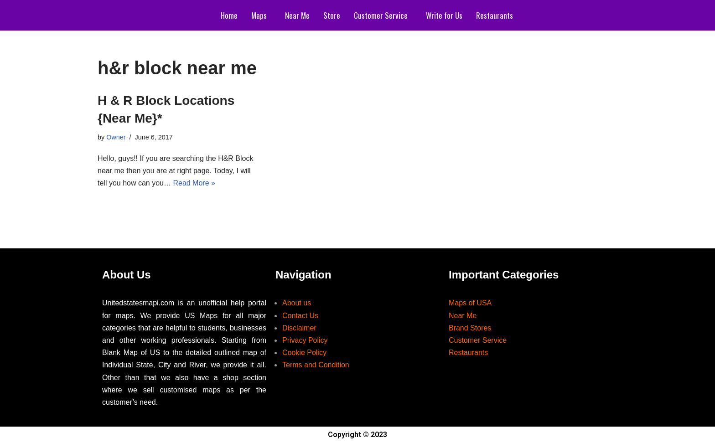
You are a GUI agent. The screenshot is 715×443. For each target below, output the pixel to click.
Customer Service (381, 15)
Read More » (194, 183)
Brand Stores (470, 328)
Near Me (297, 15)
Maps (259, 15)
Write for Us (444, 15)
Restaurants (494, 15)
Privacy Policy (305, 340)
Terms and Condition (315, 365)
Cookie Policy (304, 352)
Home (229, 15)
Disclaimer (299, 328)
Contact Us (300, 315)
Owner (115, 137)
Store (331, 15)
